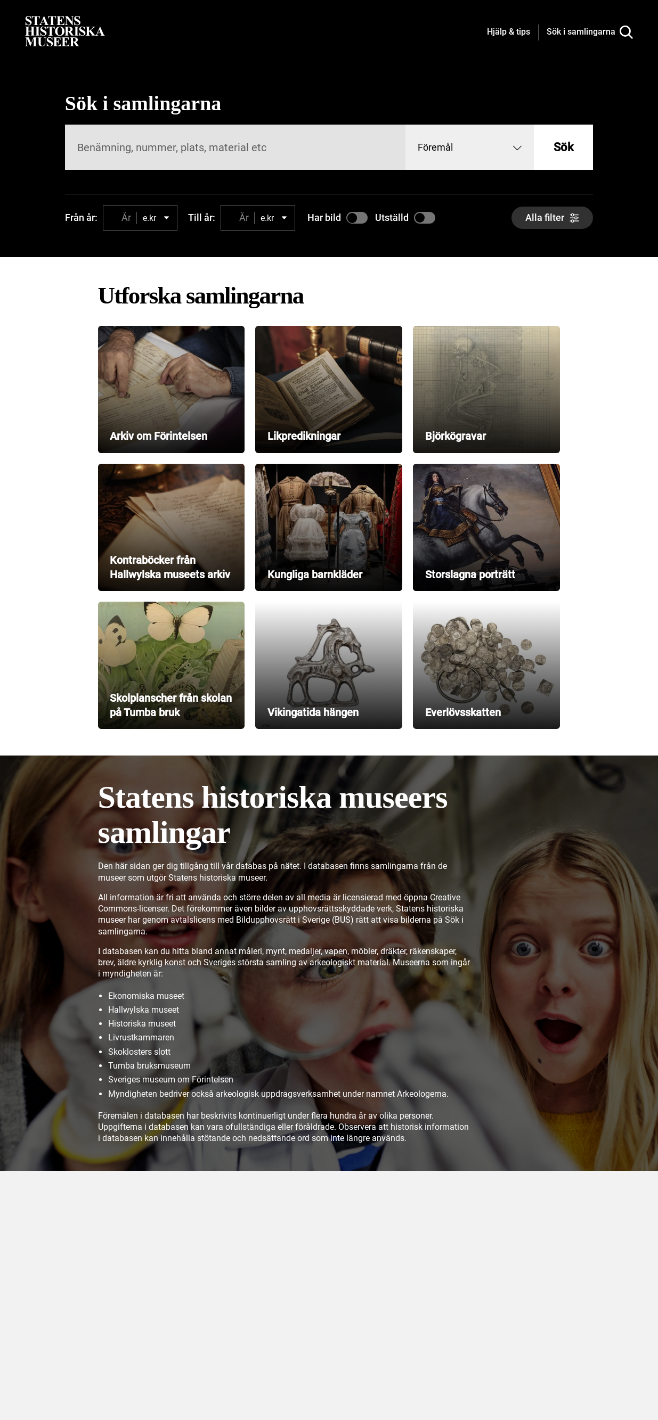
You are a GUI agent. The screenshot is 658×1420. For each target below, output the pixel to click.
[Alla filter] (552, 218)
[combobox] (469, 147)
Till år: (201, 217)
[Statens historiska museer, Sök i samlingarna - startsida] (65, 30)
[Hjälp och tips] (508, 32)
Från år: (81, 217)
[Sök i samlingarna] (590, 32)
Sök (563, 147)
